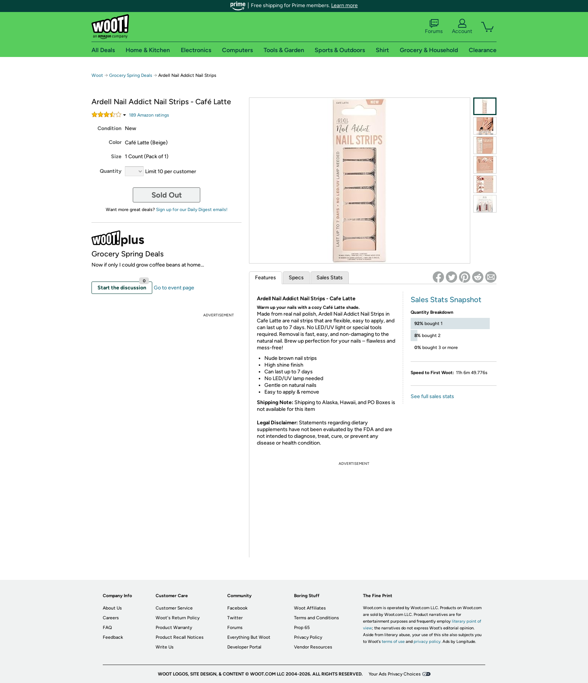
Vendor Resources (313, 647)
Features (265, 277)
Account (462, 26)
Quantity (111, 171)
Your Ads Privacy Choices (395, 674)
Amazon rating (149, 115)
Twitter (235, 617)
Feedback (113, 637)
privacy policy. (427, 641)
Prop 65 (302, 627)
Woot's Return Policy (178, 617)
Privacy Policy (308, 637)
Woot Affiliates (310, 608)
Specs (296, 277)
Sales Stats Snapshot (446, 299)
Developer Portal (244, 647)
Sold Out (167, 194)
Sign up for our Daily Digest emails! (192, 209)
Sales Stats (329, 277)
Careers (111, 617)
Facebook (237, 608)
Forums (434, 26)
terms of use (393, 641)
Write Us (165, 647)
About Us (112, 608)
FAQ (107, 627)
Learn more (344, 5)
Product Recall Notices (180, 637)
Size (116, 156)
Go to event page (174, 288)
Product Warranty (174, 627)
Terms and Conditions (316, 617)
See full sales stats (432, 396)
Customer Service (174, 608)
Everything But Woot (248, 637)
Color (115, 142)
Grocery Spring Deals (130, 75)
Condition (110, 128)
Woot (97, 75)
